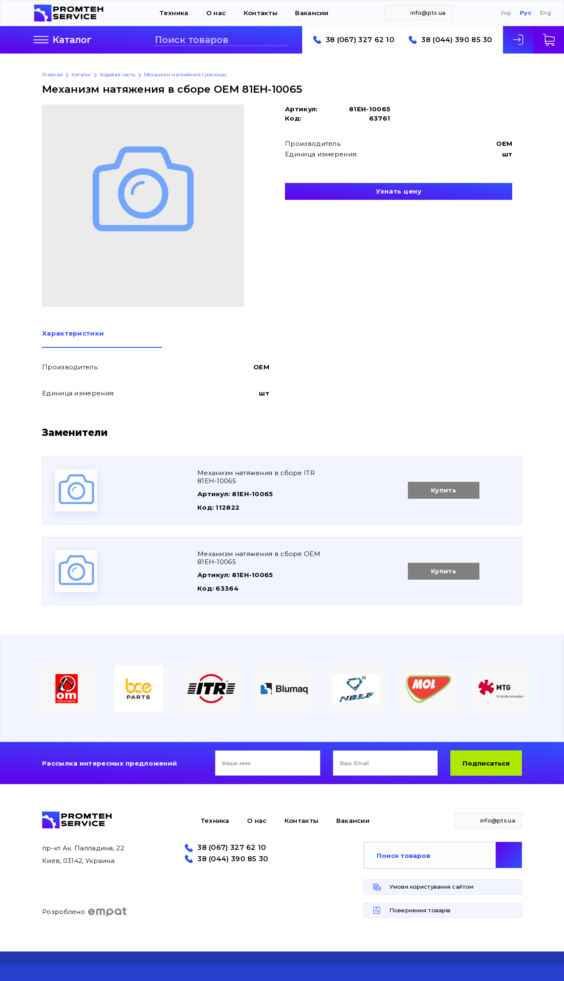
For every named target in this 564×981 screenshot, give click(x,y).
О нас (216, 13)
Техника (174, 13)
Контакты (260, 13)
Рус (525, 13)
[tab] (102, 339)
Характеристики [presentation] (73, 333)
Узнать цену (399, 191)
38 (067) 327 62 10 (360, 39)
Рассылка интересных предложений (109, 763)
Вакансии (311, 13)
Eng (545, 13)
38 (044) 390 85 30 (456, 39)
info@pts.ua (427, 12)
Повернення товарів (419, 910)
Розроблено (85, 911)
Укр (505, 13)
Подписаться (486, 763)
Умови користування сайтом (431, 886)
